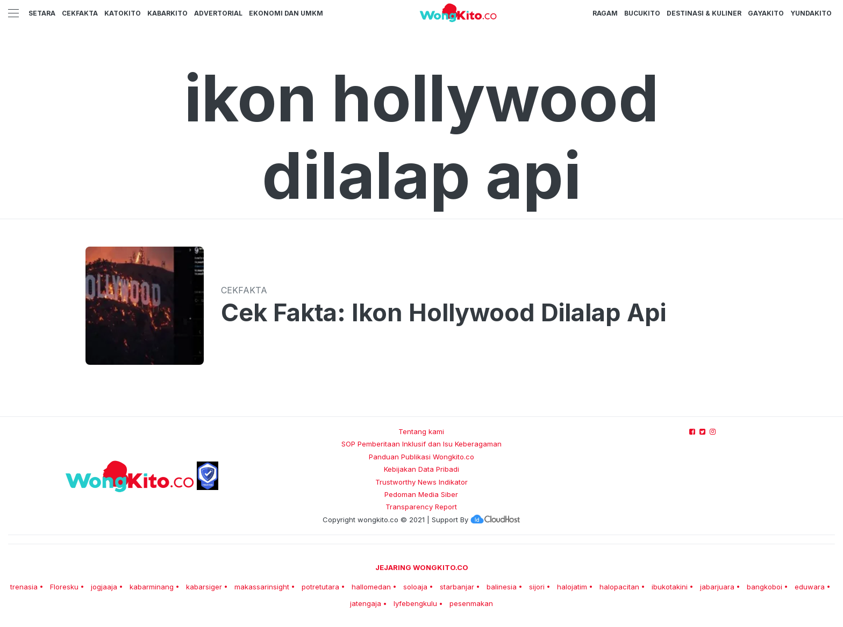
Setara (41, 13)
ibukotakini (670, 586)
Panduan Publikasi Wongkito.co (421, 456)
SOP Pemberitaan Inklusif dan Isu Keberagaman (421, 443)
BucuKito (642, 13)
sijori (537, 586)
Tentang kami (421, 431)
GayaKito (766, 13)
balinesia (502, 586)
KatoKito (122, 13)
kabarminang (152, 586)
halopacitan (619, 586)
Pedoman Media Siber (421, 494)
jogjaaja (104, 586)
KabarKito (167, 13)
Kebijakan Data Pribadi (421, 469)
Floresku (64, 586)
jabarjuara (717, 586)
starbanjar (457, 586)
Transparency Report (421, 506)
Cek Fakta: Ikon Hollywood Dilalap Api (443, 312)
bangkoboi (764, 586)
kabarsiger (204, 586)
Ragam (605, 13)
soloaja (415, 586)
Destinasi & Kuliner (704, 13)
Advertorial (218, 13)
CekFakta (80, 13)
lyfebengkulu (415, 603)
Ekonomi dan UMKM (286, 13)
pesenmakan (471, 603)
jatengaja (365, 603)
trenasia (24, 586)
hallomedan (371, 586)
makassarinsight (261, 586)
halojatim (572, 586)
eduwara (810, 586)
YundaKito (811, 13)
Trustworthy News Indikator (421, 482)
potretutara (320, 586)
